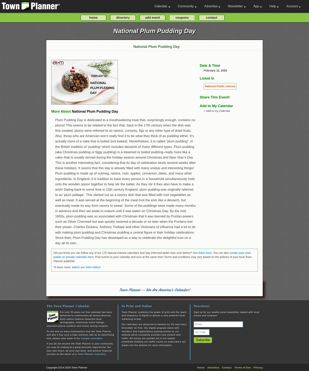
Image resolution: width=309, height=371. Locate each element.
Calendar (162, 6)
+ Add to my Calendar (217, 110)
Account (294, 6)
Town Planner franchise (91, 354)
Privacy (258, 367)
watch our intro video (86, 267)
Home (201, 367)
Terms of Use (242, 367)
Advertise (212, 6)
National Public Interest (220, 86)
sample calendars (91, 338)
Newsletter (237, 6)
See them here (202, 252)
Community (187, 6)
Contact (227, 367)
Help (274, 6)
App (257, 6)
